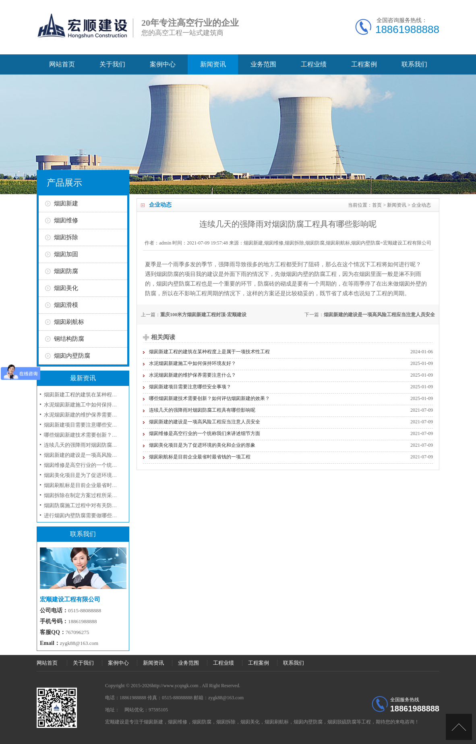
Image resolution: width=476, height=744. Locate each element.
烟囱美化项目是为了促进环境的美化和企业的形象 (202, 445)
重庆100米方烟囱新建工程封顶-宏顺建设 (203, 314)
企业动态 (421, 205)
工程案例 (364, 64)
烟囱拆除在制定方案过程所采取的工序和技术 (96, 495)
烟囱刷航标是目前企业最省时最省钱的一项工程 (199, 457)
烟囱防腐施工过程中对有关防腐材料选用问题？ (99, 505)
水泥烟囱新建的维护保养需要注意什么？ (192, 375)
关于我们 (112, 64)
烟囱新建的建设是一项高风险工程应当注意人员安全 (379, 314)
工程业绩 (314, 64)
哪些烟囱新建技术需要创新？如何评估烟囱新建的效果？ (209, 398)
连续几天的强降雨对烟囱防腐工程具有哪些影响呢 (202, 410)
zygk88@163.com (79, 643)
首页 (377, 205)
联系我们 (414, 64)
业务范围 (263, 64)
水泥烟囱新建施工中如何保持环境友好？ (192, 363)
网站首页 (62, 64)
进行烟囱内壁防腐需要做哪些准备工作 (88, 515)
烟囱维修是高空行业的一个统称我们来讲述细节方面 (204, 433)
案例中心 (163, 64)
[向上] (459, 727)
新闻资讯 (213, 64)
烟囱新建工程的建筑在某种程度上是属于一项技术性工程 (209, 351)
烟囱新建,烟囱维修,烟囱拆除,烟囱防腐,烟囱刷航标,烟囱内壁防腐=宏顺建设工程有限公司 (337, 243)
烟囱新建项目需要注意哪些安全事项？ (190, 387)
